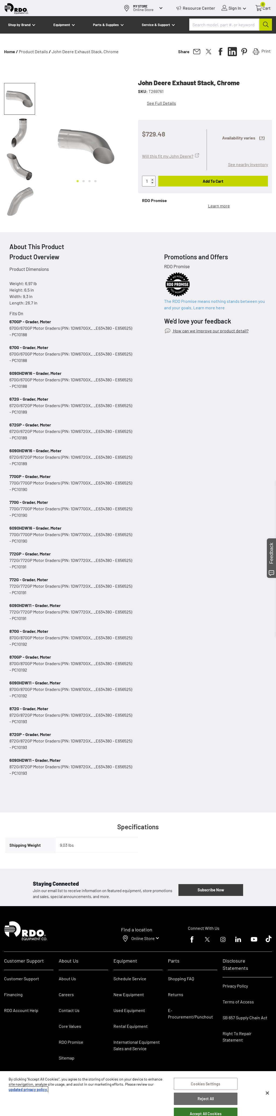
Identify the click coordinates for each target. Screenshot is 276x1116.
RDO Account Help (21, 1010)
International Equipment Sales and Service (136, 1045)
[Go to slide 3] (89, 181)
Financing (13, 994)
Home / (11, 51)
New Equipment (128, 994)
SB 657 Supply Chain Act (245, 1017)
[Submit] (265, 25)
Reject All (206, 1098)
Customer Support (21, 978)
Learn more (219, 205)
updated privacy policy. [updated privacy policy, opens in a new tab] (28, 1089)
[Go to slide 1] (78, 181)
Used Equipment (129, 1010)
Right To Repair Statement (237, 1036)
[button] (19, 99)
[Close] (267, 1093)
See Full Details (161, 103)
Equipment (61, 25)
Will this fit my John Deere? (167, 156)
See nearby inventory (248, 164)
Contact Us (69, 1010)
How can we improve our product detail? (210, 330)
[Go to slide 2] (83, 181)
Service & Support (156, 25)
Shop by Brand (19, 25)
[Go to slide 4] (95, 181)
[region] (138, 1093)
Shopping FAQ (181, 978)
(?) (262, 137)
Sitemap (66, 1057)
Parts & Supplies (106, 25)
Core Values (70, 1026)
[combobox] (230, 25)
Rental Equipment (131, 1026)
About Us (67, 978)
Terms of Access (238, 1001)
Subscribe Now (211, 889)
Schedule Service (129, 978)
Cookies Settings (205, 1084)
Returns (175, 994)
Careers (66, 994)
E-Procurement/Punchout (190, 1013)
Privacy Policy (235, 985)
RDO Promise (71, 1042)
